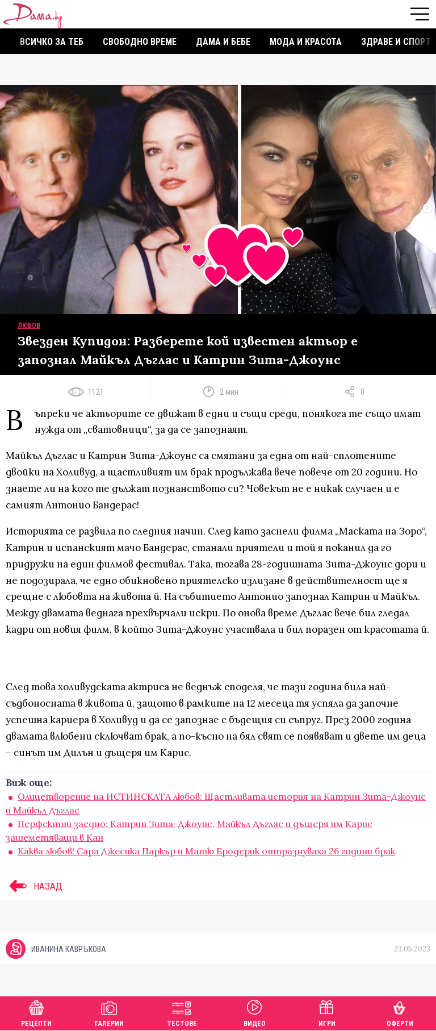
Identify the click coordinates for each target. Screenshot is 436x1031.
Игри (327, 1012)
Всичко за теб (51, 41)
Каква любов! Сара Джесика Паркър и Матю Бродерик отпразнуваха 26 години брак (206, 851)
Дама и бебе (223, 41)
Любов (29, 325)
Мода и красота (306, 41)
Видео (255, 1012)
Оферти (400, 1012)
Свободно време (140, 41)
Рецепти (36, 1012)
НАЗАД (34, 886)
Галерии (109, 1012)
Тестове (182, 1012)
